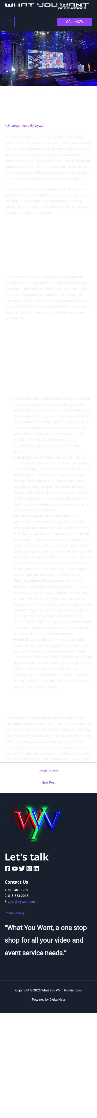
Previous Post (48, 771)
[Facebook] (8, 869)
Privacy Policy (14, 913)
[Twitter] (22, 869)
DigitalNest (57, 999)
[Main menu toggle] (10, 22)
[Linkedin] (36, 869)
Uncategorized (17, 125)
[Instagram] (29, 869)
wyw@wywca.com (21, 902)
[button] (74, 22)
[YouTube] (15, 869)
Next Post (49, 782)
